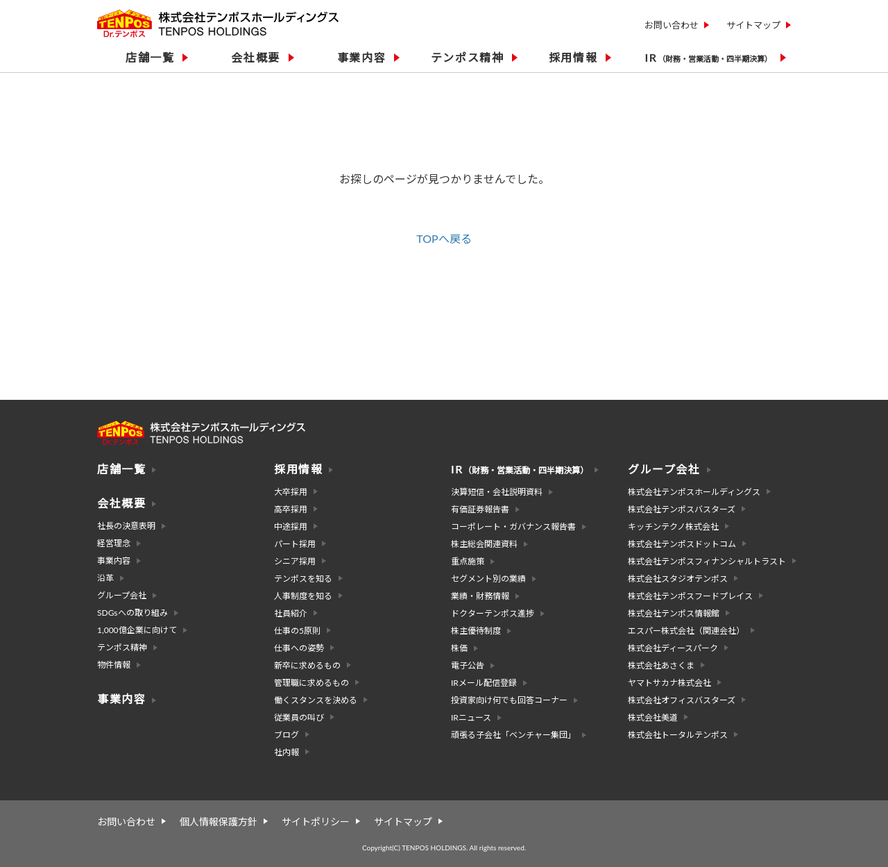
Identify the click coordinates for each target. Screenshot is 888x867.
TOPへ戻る (443, 238)
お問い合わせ (671, 25)
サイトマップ (753, 25)
